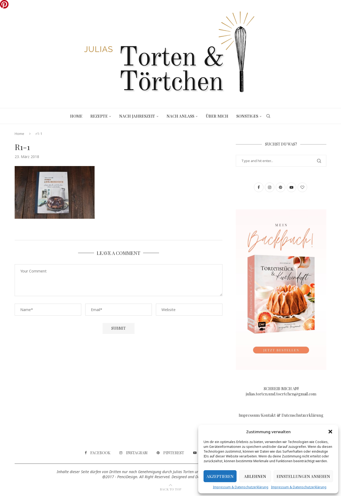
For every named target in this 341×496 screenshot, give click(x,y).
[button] (330, 431)
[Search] (268, 116)
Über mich (217, 116)
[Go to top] (170, 488)
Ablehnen (255, 476)
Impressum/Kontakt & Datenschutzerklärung (281, 415)
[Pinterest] (170, 453)
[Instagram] (133, 453)
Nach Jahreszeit (137, 116)
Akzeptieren (220, 476)
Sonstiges (247, 116)
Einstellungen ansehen (303, 476)
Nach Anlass (180, 116)
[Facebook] (97, 453)
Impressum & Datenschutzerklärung (240, 487)
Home (76, 116)
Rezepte (99, 116)
